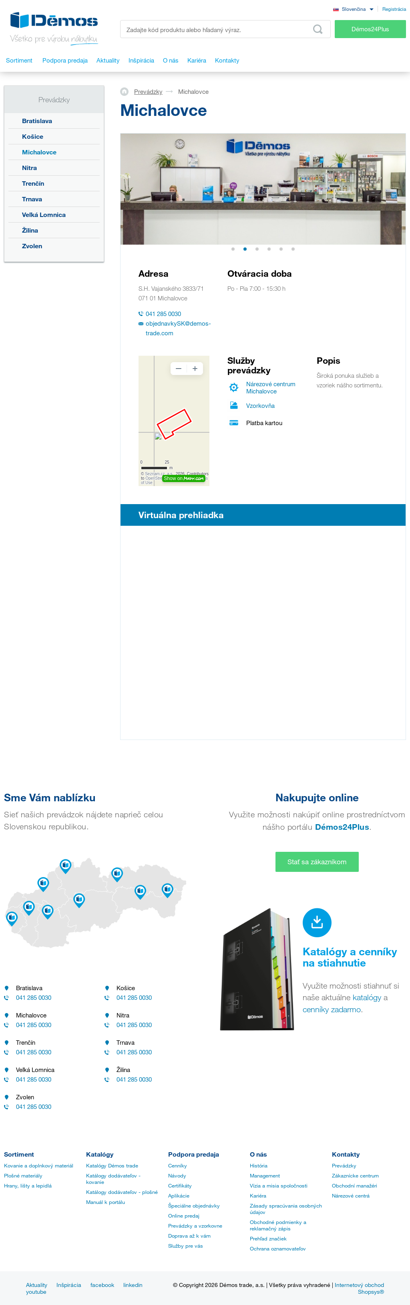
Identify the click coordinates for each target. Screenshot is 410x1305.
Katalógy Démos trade (112, 1165)
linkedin (133, 1284)
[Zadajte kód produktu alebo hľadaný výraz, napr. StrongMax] (225, 29)
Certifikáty (180, 1185)
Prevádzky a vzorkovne (195, 1225)
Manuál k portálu (105, 1202)
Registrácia (394, 9)
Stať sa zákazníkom (317, 861)
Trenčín (33, 183)
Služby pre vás (185, 1245)
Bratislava (37, 120)
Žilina (30, 230)
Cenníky (177, 1165)
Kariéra (258, 1195)
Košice (32, 136)
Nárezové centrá (351, 1195)
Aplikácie (178, 1195)
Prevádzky (148, 91)
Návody (177, 1175)
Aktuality (36, 1284)
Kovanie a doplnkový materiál (38, 1165)
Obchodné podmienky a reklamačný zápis (278, 1225)
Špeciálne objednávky (194, 1205)
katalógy (367, 997)
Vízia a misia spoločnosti (279, 1185)
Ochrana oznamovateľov (278, 1248)
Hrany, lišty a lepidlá (28, 1185)
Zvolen (32, 245)
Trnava (32, 199)
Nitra (29, 167)
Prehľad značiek (268, 1238)
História (258, 1165)
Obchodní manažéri (354, 1185)
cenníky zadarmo (332, 1009)
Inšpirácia (68, 1284)
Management (265, 1175)
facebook (102, 1284)
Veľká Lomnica (44, 214)
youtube (36, 1291)
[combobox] (353, 8)
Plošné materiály (23, 1175)
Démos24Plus (370, 28)
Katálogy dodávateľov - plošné (122, 1192)
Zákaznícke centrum (355, 1175)
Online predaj (183, 1215)
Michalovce (39, 152)
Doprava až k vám (189, 1235)
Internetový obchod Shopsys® (359, 1288)
